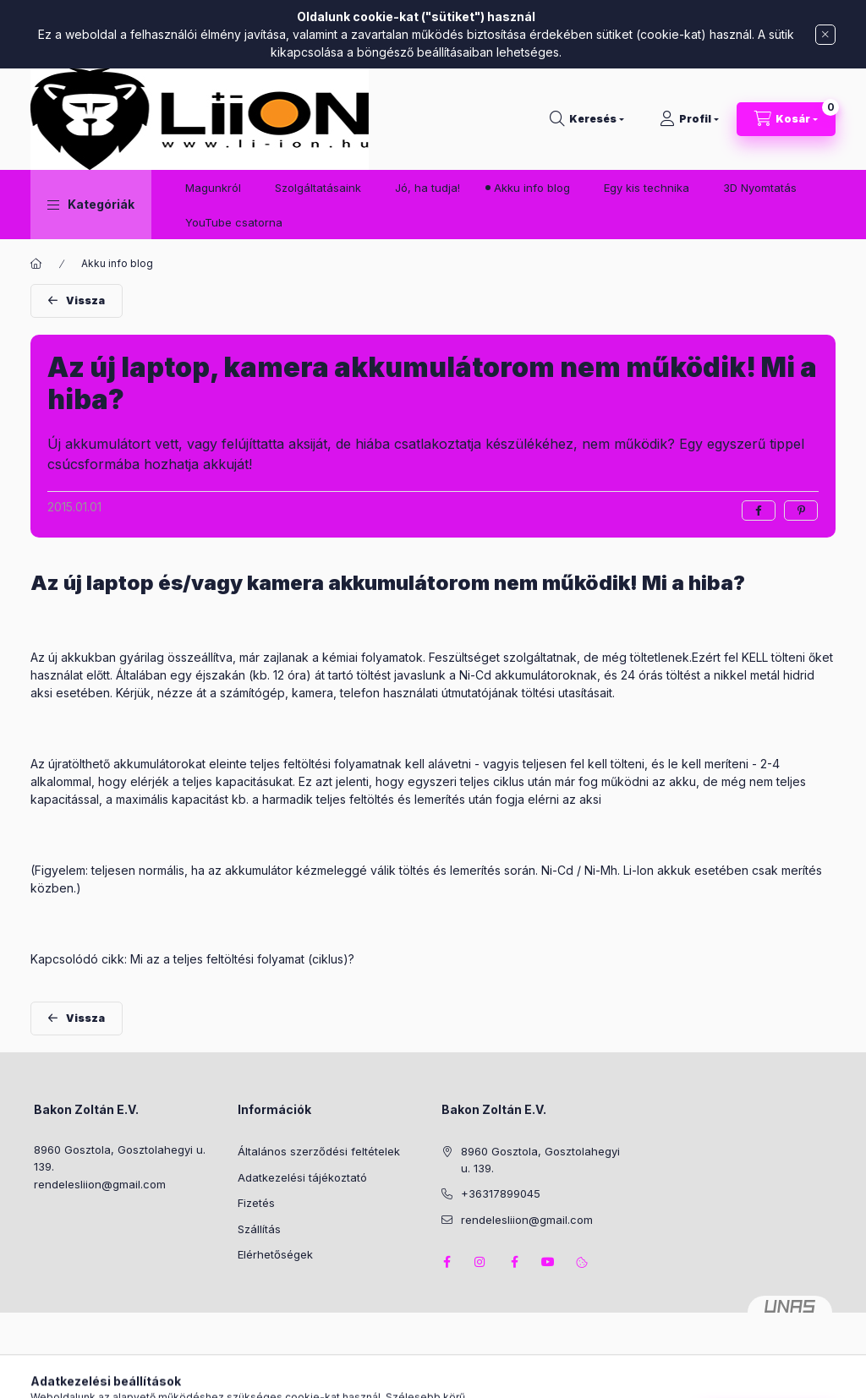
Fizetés (256, 1203)
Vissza (85, 300)
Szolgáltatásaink (318, 187)
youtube (548, 1262)
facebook (446, 1262)
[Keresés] (587, 119)
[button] (90, 204)
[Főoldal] (36, 263)
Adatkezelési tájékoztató (302, 1177)
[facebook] (759, 510)
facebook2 (514, 1262)
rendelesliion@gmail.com (100, 1184)
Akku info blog (532, 187)
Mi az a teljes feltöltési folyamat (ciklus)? (242, 959)
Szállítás (259, 1229)
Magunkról (213, 187)
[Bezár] (825, 35)
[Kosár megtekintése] (786, 119)
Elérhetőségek (275, 1254)
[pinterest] (801, 510)
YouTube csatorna (233, 222)
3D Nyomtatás (760, 187)
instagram (480, 1262)
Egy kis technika (646, 187)
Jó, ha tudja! (427, 187)
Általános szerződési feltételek (319, 1151)
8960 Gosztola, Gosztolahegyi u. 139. (120, 1158)
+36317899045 (500, 1193)
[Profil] (689, 119)
